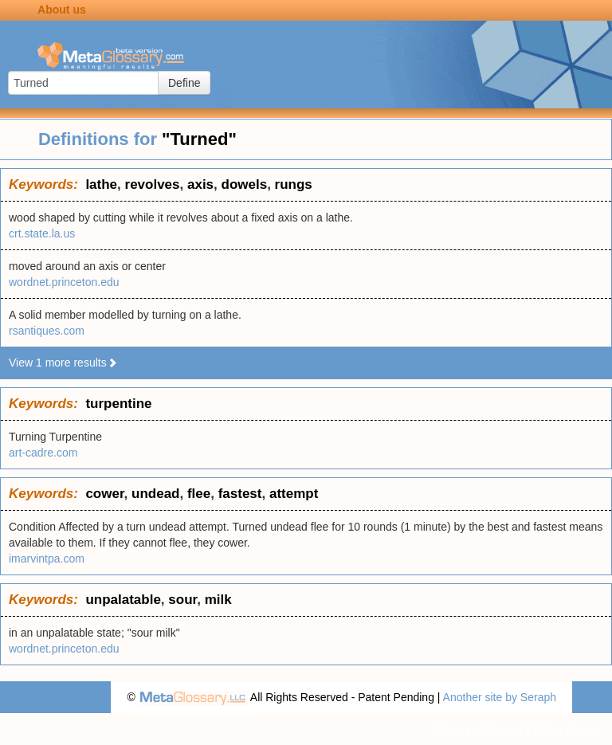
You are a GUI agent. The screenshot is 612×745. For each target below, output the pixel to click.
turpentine (118, 403)
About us (61, 9)
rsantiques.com (46, 330)
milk (218, 599)
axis (200, 184)
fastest (240, 493)
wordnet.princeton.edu (64, 282)
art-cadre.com (43, 452)
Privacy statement (478, 729)
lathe (101, 184)
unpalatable (122, 599)
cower (104, 493)
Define (184, 82)
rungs (293, 184)
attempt (293, 493)
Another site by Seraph (499, 697)
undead (155, 493)
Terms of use (564, 729)
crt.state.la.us (42, 233)
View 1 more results (63, 362)
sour (182, 599)
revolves (152, 184)
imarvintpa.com (46, 558)
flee (198, 493)
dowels (245, 184)
